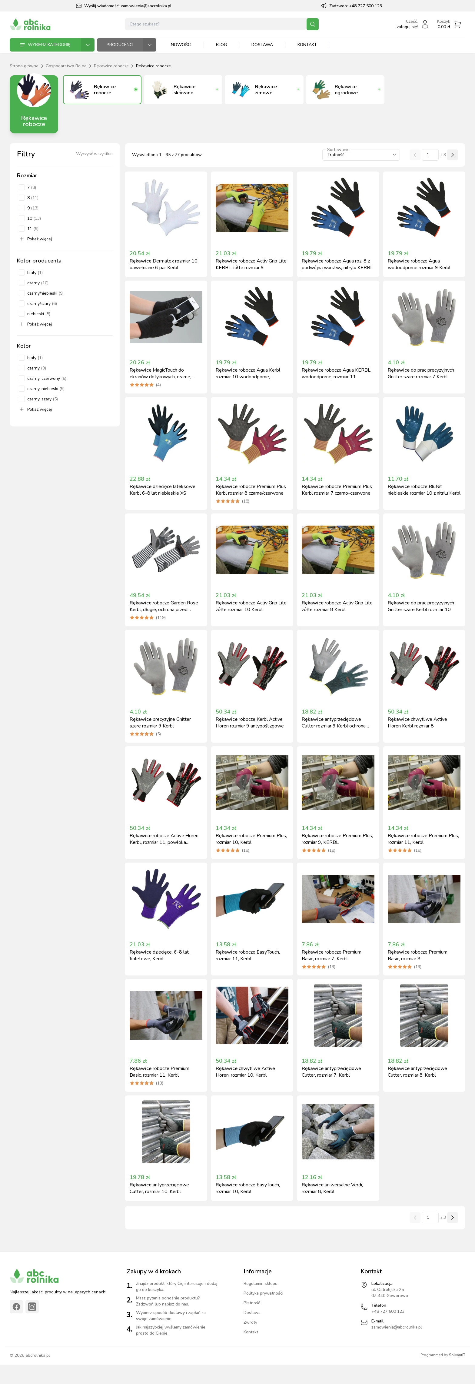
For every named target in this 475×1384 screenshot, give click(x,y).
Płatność (252, 1303)
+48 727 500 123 (365, 6)
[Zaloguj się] (413, 24)
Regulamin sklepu (260, 1283)
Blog (221, 45)
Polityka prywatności (263, 1293)
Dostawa (262, 45)
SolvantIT (457, 1354)
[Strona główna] (30, 24)
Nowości (181, 45)
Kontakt (307, 45)
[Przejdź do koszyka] (449, 24)
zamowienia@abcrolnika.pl (146, 6)
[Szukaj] (313, 24)
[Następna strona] (452, 154)
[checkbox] (22, 187)
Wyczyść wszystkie (94, 154)
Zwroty (250, 1322)
